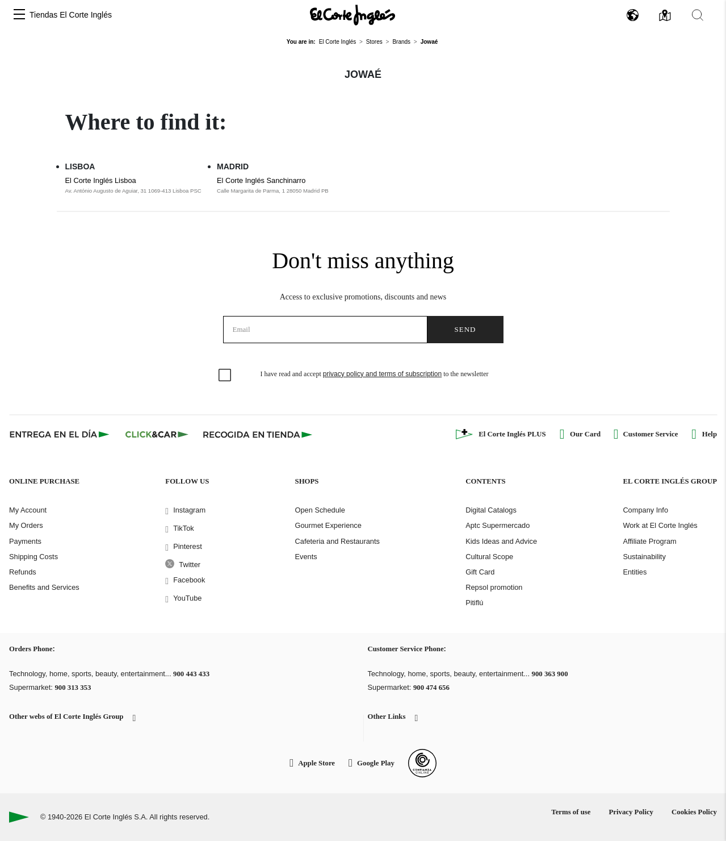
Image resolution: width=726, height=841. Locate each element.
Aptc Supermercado (497, 525)
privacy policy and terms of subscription (382, 374)
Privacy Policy (631, 812)
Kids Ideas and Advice (501, 541)
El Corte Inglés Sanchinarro (261, 180)
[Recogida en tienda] (257, 434)
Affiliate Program (649, 541)
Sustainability (644, 556)
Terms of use (570, 812)
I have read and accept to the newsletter (375, 374)
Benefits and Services (44, 587)
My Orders (26, 525)
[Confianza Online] (422, 763)
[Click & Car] (156, 434)
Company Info (645, 510)
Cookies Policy (694, 812)
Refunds (22, 572)
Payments (25, 541)
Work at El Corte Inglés (660, 525)
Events (306, 556)
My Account (28, 510)
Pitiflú (474, 602)
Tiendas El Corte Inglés (71, 14)
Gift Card (479, 572)
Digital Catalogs (491, 510)
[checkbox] (225, 375)
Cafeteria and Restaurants (337, 541)
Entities (635, 572)
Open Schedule (320, 510)
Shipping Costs (33, 556)
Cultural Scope (489, 556)
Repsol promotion (493, 587)
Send (465, 329)
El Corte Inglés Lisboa (100, 180)
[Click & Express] (60, 434)
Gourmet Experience (328, 525)
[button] (19, 15)
